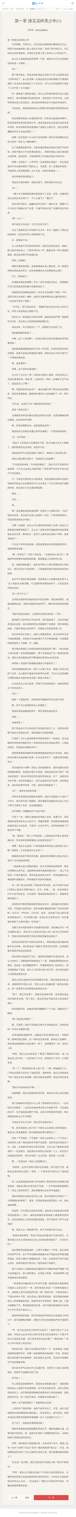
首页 (11, 9)
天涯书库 (38, 3)
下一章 (51, 1497)
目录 (27, 1497)
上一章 (14, 1497)
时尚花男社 (20, 9)
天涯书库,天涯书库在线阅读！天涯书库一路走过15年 (38, 1513)
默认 (71, 9)
